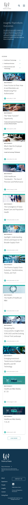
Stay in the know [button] (6, 466)
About (3, 478)
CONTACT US (18, 479)
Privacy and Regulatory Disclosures (17, 490)
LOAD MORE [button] (14, 438)
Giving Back (4, 495)
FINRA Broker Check (16, 487)
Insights (3, 488)
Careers (3, 492)
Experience (4, 481)
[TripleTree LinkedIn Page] (13, 484)
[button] (19, 6)
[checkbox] (3, 60)
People (3, 485)
